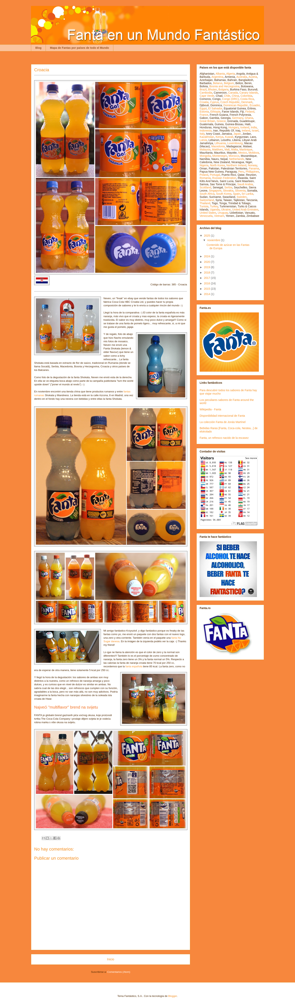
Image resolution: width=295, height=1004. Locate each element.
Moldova (253, 152)
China (235, 95)
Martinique (246, 149)
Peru (241, 171)
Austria (253, 76)
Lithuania (220, 143)
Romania (205, 178)
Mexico (242, 152)
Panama (254, 168)
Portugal (215, 174)
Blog (38, 47)
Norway (252, 165)
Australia (241, 76)
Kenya (220, 136)
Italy (202, 133)
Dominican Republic (236, 105)
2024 (207, 256)
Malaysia (205, 149)
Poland (204, 174)
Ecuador (255, 105)
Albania (220, 73)
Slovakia (228, 190)
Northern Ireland (236, 165)
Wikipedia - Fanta (210, 409)
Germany (237, 117)
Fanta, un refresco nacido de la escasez (224, 437)
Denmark (247, 102)
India (254, 127)
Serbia (228, 187)
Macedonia (218, 146)
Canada (233, 92)
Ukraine (226, 209)
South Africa (207, 193)
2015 (207, 288)
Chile (227, 95)
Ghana (249, 117)
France (204, 114)
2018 (207, 272)
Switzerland (207, 200)
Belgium (229, 83)
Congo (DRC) (230, 99)
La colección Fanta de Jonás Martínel (223, 422)
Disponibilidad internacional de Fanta (222, 415)
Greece (221, 121)
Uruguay (223, 212)
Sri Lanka (247, 193)
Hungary (233, 127)
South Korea (223, 193)
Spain (236, 193)
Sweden (242, 196)
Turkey (214, 206)
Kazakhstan (207, 136)
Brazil (203, 89)
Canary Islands (249, 92)
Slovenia (240, 190)
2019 (207, 267)
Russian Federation (224, 178)
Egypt (203, 108)
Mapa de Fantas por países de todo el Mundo (79, 47)
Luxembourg (235, 143)
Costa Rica (247, 99)
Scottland (205, 187)
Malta (234, 149)
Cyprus (214, 102)
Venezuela (206, 215)
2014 (207, 294)
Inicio (110, 959)
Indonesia (206, 130)
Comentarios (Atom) (118, 971)
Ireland (246, 130)
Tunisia (204, 206)
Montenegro (219, 155)
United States (208, 212)
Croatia (204, 102)
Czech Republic (230, 102)
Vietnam (219, 215)
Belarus (217, 83)
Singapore (215, 190)
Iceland (244, 127)
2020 (207, 261)
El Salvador (215, 108)
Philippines (252, 171)
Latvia (203, 140)
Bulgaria (223, 89)
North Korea (217, 165)
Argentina (217, 76)
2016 (207, 283)
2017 (207, 277)
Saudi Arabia (245, 184)
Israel (255, 130)
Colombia (246, 95)
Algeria (230, 73)
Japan (237, 133)
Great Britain (207, 121)
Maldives (217, 149)
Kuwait (229, 136)
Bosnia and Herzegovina (224, 86)
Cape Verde (207, 95)
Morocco (234, 155)
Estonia (204, 111)
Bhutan (212, 89)
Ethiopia (215, 111)
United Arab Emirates (245, 209)
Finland (249, 111)
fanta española (133, 666)
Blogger (172, 996)
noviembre (214, 240)
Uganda (215, 209)
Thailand (205, 203)
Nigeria (204, 165)
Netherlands (236, 159)
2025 (207, 235)
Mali (227, 149)
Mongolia (205, 155)
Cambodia (206, 92)
